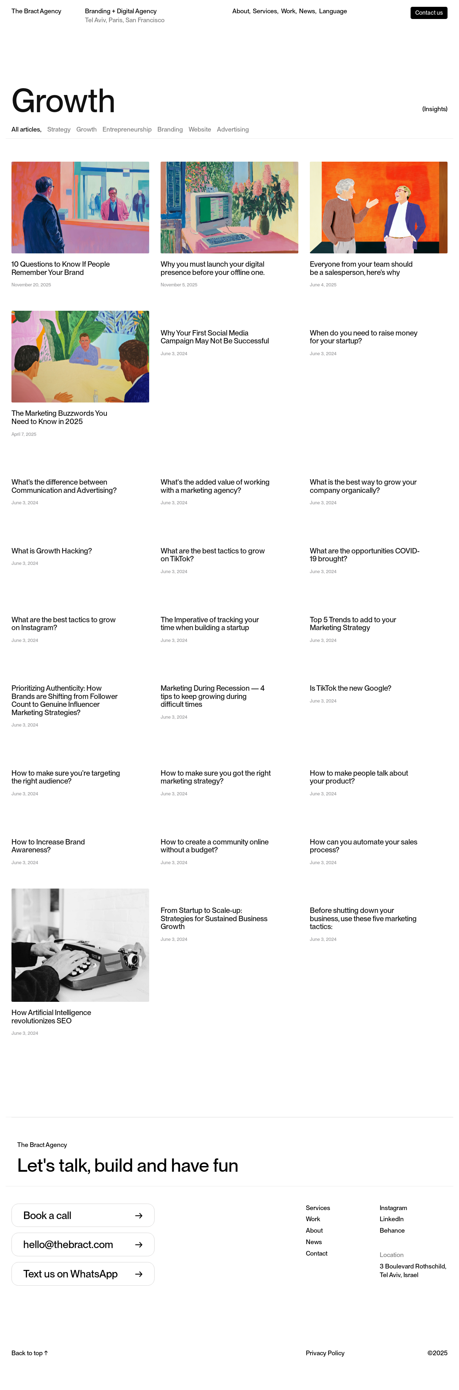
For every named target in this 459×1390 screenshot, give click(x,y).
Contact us (429, 12)
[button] (333, 11)
